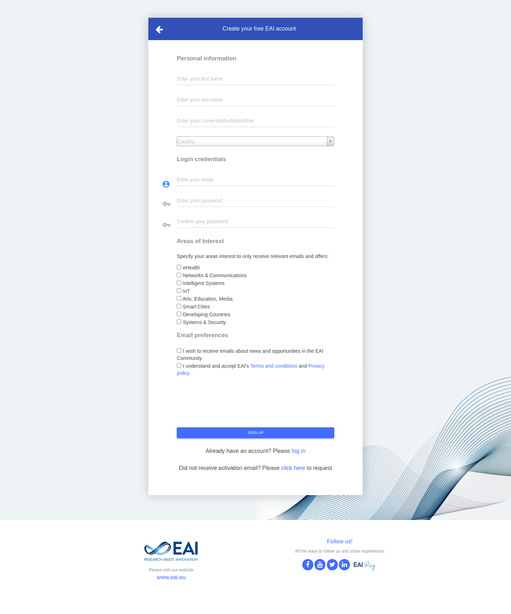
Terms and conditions (273, 366)
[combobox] (255, 141)
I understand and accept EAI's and (250, 369)
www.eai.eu (171, 577)
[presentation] (231, 404)
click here (293, 468)
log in (298, 451)
